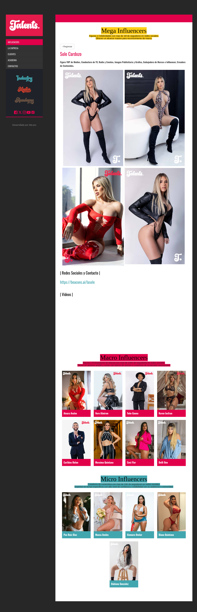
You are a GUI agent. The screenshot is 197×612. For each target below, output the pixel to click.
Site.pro (32, 125)
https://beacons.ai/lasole (77, 282)
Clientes (12, 54)
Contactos (13, 66)
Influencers (13, 42)
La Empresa (13, 48)
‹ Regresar (67, 46)
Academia (12, 60)
